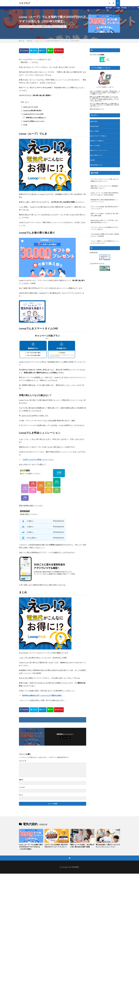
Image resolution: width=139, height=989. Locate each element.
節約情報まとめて (97, 165)
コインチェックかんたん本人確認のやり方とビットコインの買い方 (105, 228)
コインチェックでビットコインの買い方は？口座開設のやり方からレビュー (105, 180)
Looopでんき (55, 26)
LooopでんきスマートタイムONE (32, 114)
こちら (102, 109)
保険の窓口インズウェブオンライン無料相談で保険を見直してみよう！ (105, 187)
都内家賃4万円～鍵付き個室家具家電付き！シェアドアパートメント (104, 201)
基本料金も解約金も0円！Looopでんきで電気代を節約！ (42, 695)
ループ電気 (62, 26)
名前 (21, 779)
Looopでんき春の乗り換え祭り (31, 110)
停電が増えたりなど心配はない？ (34, 117)
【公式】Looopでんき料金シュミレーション (38, 460)
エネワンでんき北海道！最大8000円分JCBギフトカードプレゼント (105, 207)
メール (22, 787)
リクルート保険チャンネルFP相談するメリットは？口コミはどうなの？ (105, 242)
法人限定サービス (97, 155)
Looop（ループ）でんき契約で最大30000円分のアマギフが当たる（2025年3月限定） (57, 41)
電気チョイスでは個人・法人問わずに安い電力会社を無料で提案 (105, 214)
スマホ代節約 (96, 145)
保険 (93, 160)
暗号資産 (94, 121)
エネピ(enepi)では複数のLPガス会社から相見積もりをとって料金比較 (105, 235)
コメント (22, 760)
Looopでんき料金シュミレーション (33, 121)
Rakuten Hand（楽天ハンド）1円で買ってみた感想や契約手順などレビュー (104, 221)
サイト (21, 795)
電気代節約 (46, 26)
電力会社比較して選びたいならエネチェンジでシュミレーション (108, 846)
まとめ (24, 124)
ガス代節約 (95, 131)
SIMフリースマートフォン (100, 150)
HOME (22, 41)
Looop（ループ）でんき (29, 107)
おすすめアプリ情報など (99, 136)
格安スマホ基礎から (98, 140)
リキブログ (24, 3)
